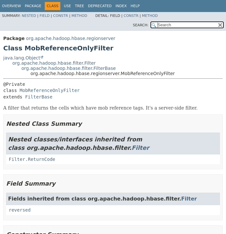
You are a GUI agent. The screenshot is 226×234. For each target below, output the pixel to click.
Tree (79, 6)
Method (79, 16)
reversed (19, 210)
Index (120, 6)
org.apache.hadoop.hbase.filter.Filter (54, 63)
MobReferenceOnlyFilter (50, 90)
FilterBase (38, 96)
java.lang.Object (21, 57)
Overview (11, 6)
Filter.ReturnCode (32, 159)
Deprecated (100, 6)
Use (67, 6)
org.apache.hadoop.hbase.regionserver (70, 38)
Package (33, 6)
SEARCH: (141, 25)
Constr (60, 16)
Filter (140, 147)
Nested (29, 16)
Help (135, 6)
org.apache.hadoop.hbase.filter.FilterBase (68, 68)
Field (45, 16)
